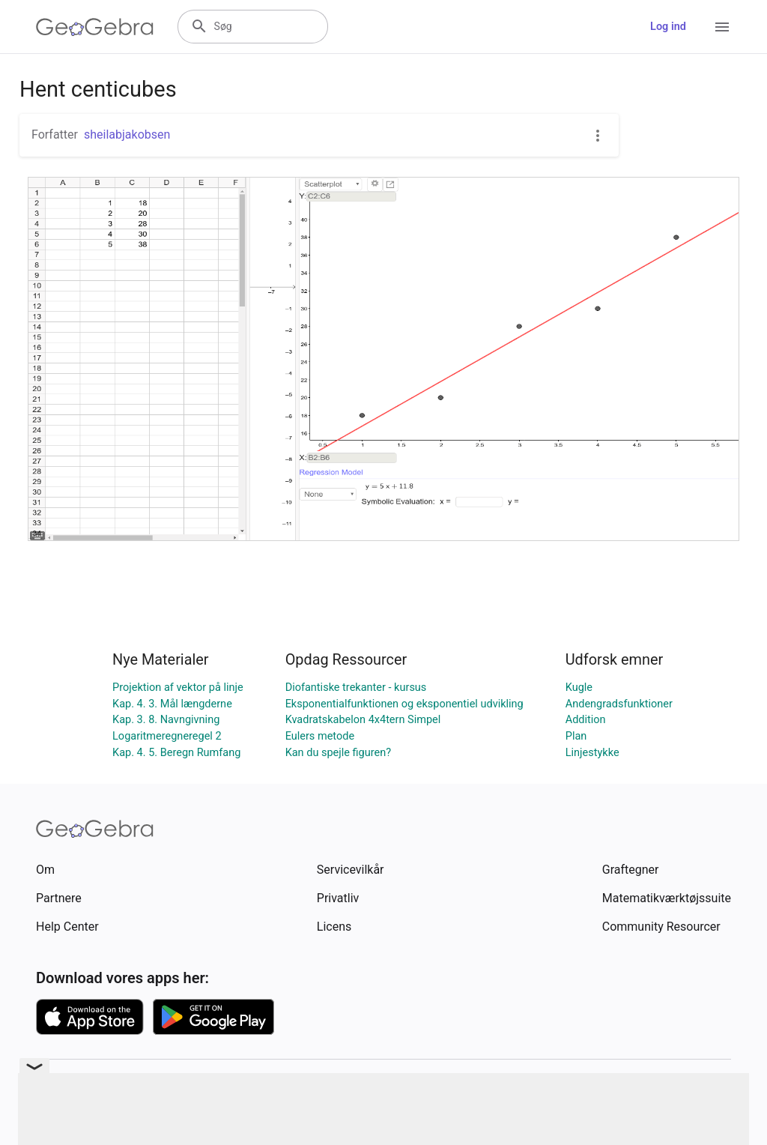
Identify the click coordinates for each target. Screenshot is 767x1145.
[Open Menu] (722, 27)
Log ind (668, 26)
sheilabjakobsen (127, 134)
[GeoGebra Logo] (95, 27)
